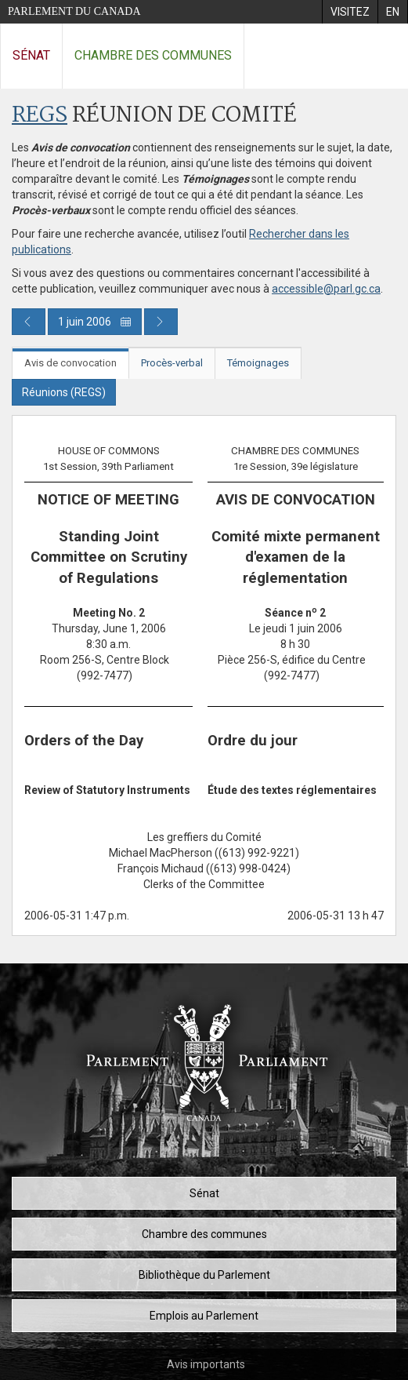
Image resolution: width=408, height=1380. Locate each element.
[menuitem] (349, 12)
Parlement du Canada (74, 11)
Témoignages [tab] (258, 363)
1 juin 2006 (95, 321)
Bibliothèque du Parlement (204, 1275)
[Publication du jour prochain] (161, 321)
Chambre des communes (153, 55)
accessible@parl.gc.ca (326, 288)
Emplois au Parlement (204, 1315)
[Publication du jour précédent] (28, 321)
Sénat (31, 55)
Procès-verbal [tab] (172, 363)
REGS (39, 115)
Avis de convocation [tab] (70, 363)
